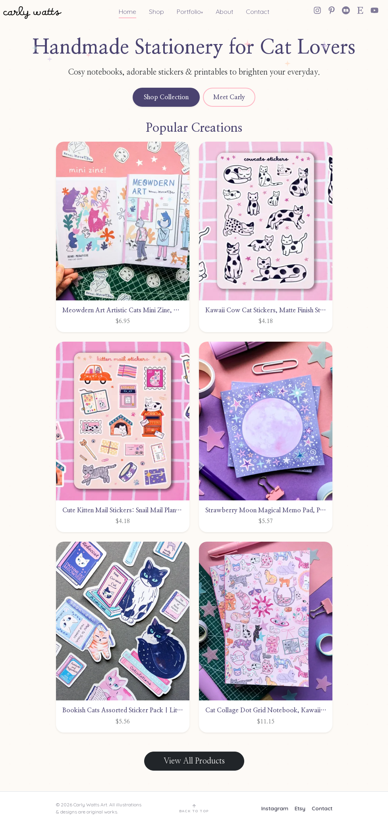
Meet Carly (229, 97)
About (224, 11)
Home (127, 11)
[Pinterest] (332, 10)
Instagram (274, 808)
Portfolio (189, 11)
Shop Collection (166, 97)
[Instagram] (317, 10)
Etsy (300, 808)
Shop (156, 11)
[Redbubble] (346, 10)
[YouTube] (374, 10)
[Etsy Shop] (360, 10)
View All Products (194, 761)
